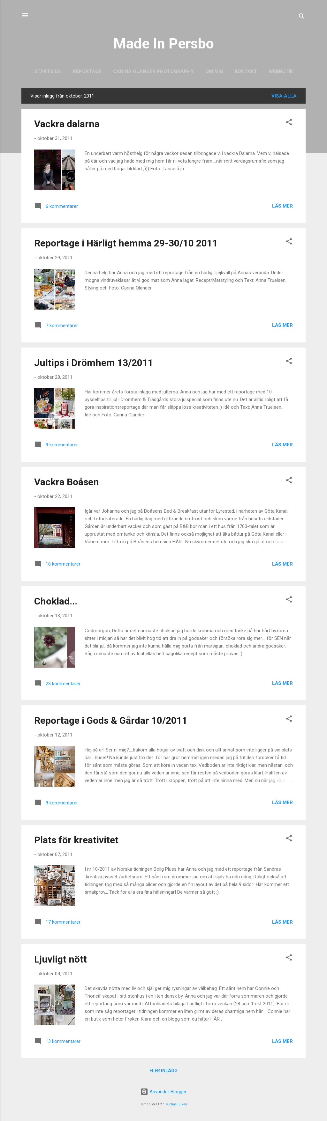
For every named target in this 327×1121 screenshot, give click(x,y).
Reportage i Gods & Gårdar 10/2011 (110, 720)
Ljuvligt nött (60, 959)
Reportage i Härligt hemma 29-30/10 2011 (126, 243)
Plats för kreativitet (76, 840)
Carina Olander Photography (153, 71)
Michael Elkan (176, 1104)
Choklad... (55, 601)
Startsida (47, 71)
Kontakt (246, 71)
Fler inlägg (163, 1070)
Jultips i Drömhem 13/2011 (93, 362)
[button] (289, 123)
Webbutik (281, 71)
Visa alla (284, 96)
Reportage (87, 71)
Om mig (214, 71)
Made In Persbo (163, 43)
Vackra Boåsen (66, 481)
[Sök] (302, 17)
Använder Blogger (163, 1092)
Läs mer (282, 206)
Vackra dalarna (67, 123)
